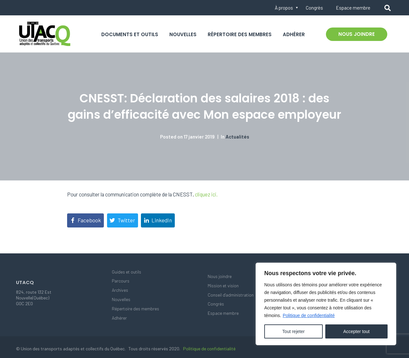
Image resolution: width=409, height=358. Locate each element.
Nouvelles (183, 34)
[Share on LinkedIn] (158, 220)
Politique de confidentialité (309, 315)
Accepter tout (356, 331)
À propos (284, 8)
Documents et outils (129, 34)
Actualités (237, 136)
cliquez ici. (206, 194)
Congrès (314, 8)
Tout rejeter (293, 331)
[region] (326, 304)
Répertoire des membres (240, 34)
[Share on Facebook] (85, 220)
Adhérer (294, 34)
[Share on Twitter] (122, 220)
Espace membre (353, 8)
